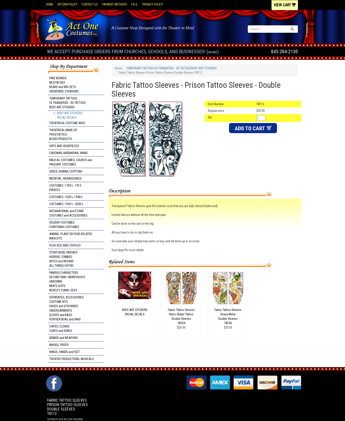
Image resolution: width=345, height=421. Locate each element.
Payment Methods (114, 4)
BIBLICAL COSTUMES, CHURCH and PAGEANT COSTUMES (70, 162)
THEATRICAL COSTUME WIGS (67, 123)
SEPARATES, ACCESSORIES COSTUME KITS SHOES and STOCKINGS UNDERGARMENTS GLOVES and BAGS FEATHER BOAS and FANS (66, 308)
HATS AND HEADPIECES (64, 146)
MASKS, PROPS (59, 345)
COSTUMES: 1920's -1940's (66, 197)
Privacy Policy (152, 4)
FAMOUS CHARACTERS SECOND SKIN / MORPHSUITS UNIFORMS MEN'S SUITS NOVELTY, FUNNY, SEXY (67, 281)
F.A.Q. (134, 4)
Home (49, 4)
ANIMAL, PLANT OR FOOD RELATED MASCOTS (70, 236)
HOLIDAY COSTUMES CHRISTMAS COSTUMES (64, 225)
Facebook (53, 377)
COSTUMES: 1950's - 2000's (66, 204)
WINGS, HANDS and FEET (64, 352)
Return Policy (67, 4)
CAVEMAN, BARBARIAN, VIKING (68, 153)
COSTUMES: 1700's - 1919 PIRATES (65, 188)
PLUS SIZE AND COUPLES (65, 245)
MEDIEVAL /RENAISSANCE (65, 178)
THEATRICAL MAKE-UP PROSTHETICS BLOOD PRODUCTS (63, 134)
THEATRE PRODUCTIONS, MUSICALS (71, 359)
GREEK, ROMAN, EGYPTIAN (65, 171)
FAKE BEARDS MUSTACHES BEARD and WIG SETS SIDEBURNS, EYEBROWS (64, 84)
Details (212, 52)
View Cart (285, 5)
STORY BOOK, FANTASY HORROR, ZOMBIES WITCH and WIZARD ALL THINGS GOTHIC (63, 259)
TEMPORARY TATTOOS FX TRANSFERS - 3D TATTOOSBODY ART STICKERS (67, 103)
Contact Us (90, 4)
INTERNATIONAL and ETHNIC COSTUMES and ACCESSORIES (68, 213)
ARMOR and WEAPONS (63, 338)
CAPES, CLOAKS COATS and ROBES (60, 329)
